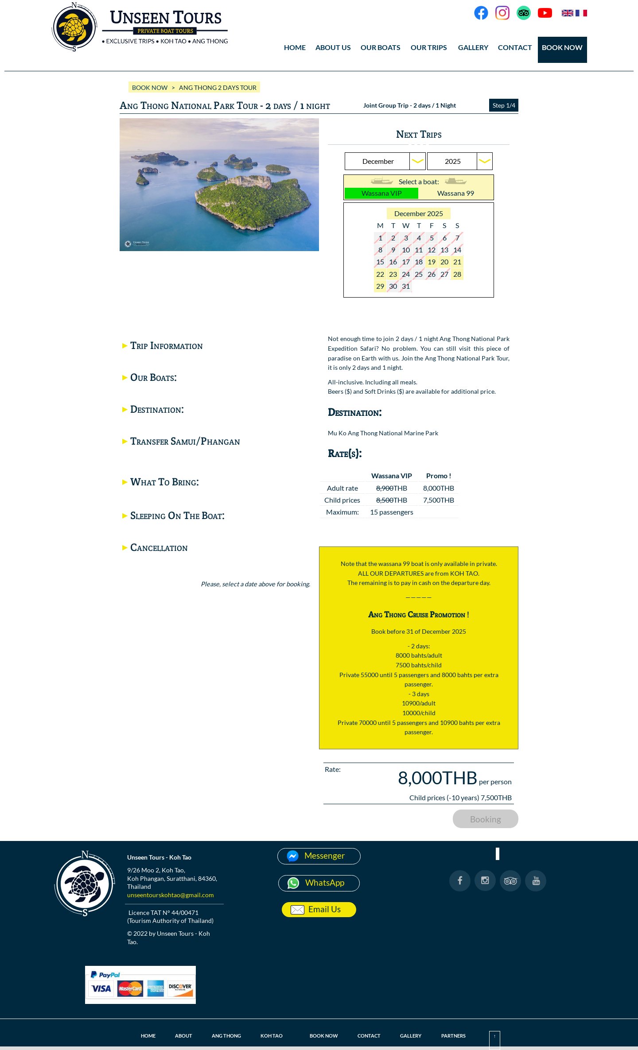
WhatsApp (324, 882)
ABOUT (183, 1035)
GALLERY (473, 47)
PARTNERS (453, 1035)
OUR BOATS (381, 47)
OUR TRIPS (429, 47)
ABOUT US (333, 47)
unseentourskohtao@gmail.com (170, 895)
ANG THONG (226, 1035)
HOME (295, 47)
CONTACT (515, 47)
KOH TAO (272, 1035)
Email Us (324, 909)
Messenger (324, 855)
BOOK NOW (562, 47)
